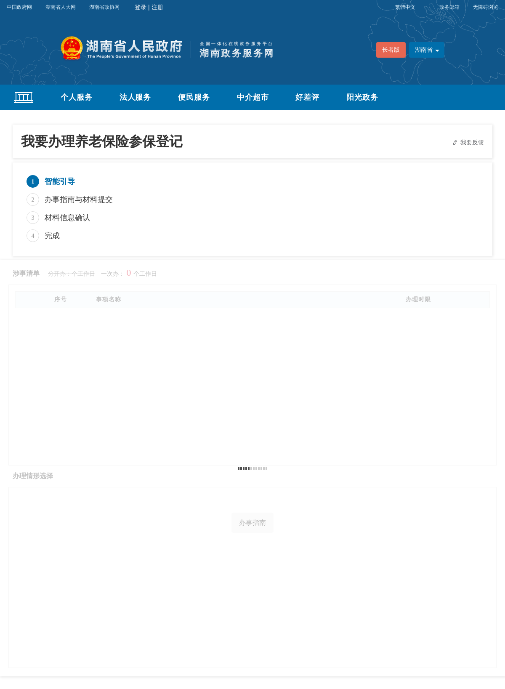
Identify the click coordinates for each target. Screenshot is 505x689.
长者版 (391, 50)
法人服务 (136, 97)
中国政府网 (19, 7)
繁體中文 (405, 7)
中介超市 (253, 97)
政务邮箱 (449, 7)
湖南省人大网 (60, 7)
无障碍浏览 (485, 7)
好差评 (307, 97)
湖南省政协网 (104, 7)
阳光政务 (362, 97)
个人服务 (77, 97)
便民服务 (194, 97)
